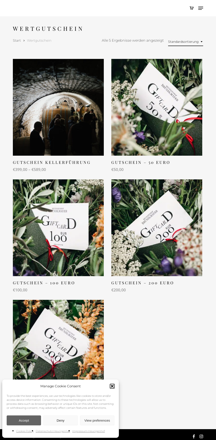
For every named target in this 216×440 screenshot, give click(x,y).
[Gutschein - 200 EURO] (156, 227)
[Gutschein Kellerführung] (58, 107)
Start (17, 41)
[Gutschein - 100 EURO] (58, 227)
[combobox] (185, 41)
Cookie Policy (24, 431)
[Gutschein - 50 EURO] (156, 107)
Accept (24, 420)
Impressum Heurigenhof (88, 431)
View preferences (97, 420)
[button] (112, 386)
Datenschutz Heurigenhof (53, 431)
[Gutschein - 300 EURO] (58, 348)
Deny (60, 420)
